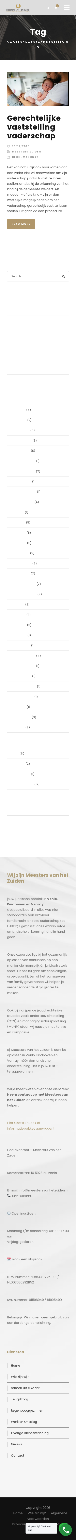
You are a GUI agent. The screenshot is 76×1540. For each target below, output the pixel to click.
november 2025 (24, 471)
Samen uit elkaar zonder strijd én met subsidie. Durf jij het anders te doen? (40, 382)
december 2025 (24, 461)
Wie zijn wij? (20, 1377)
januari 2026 (21, 451)
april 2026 (19, 420)
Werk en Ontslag (24, 1422)
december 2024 (24, 584)
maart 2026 (21, 430)
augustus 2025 (23, 502)
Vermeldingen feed (26, 821)
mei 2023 (19, 707)
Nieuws (16, 1444)
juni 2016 (19, 727)
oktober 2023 (22, 676)
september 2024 (24, 594)
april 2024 (20, 635)
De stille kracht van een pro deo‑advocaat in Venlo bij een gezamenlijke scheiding (34, 307)
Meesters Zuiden (26, 151)
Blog (16, 157)
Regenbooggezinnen (27, 1410)
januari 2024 (21, 645)
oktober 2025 (22, 482)
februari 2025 (22, 563)
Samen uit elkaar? (25, 1388)
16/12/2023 (21, 146)
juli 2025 (18, 512)
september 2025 (24, 492)
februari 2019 (22, 717)
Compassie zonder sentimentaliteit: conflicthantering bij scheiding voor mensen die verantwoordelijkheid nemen (38, 363)
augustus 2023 (23, 697)
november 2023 (24, 666)
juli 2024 (18, 604)
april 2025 (19, 543)
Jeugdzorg (19, 1399)
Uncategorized (23, 784)
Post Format (21, 774)
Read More (21, 224)
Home (15, 1365)
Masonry (31, 157)
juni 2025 (19, 522)
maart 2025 (21, 553)
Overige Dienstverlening (30, 1433)
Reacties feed (22, 831)
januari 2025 (21, 574)
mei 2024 (19, 625)
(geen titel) (21, 321)
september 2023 (24, 686)
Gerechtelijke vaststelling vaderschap (34, 127)
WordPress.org (23, 841)
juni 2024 (19, 615)
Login (16, 810)
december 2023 (24, 656)
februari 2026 (22, 441)
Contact (17, 1455)
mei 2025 (19, 533)
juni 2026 (19, 410)
